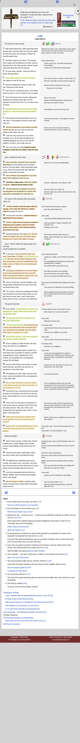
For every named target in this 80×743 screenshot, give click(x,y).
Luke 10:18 (48, 595)
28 (4, 336)
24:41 (31, 17)
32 (4, 373)
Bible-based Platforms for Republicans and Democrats (25, 602)
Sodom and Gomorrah (20, 527)
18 (4, 215)
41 (4, 472)
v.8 (37, 508)
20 (4, 233)
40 (4, 460)
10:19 (37, 609)
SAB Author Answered (11, 624)
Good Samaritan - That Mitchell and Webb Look (20, 612)
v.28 (49, 561)
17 (4, 206)
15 (4, 181)
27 (4, 324)
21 (4, 253)
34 (4, 390)
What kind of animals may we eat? (20, 512)
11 (4, 135)
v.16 (40, 536)
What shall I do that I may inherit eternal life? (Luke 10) (25, 621)
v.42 (24, 583)
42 (4, 481)
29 (4, 343)
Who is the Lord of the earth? (18, 557)
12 (4, 147)
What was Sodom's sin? (16, 530)
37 (4, 425)
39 (4, 452)
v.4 (40, 502)
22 (4, 270)
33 (4, 382)
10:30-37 (35, 605)
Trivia (22, 20)
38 (4, 440)
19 (4, 222)
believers (30, 551)
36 (4, 416)
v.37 (28, 574)
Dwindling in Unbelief (11, 593)
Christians (41, 551)
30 (4, 350)
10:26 (30, 599)
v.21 (65, 554)
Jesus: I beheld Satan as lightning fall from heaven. (24, 595)
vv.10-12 (17, 517)
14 (4, 175)
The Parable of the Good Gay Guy (18, 605)
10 (4, 127)
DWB (9, 527)
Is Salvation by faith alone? (17, 571)
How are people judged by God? (19, 567)
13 (4, 162)
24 (4, 291)
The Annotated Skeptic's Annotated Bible (18, 618)
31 (4, 364)
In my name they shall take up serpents (19, 609)
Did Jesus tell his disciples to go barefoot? (22, 505)
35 (4, 402)
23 (4, 282)
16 (4, 188)
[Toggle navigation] (74, 4)
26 (4, 317)
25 (4, 308)
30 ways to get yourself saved (16, 599)
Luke (40, 36)
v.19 (46, 547)
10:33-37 (49, 602)
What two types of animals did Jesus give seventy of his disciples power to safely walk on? (38, 22)
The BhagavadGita (68, 16)
